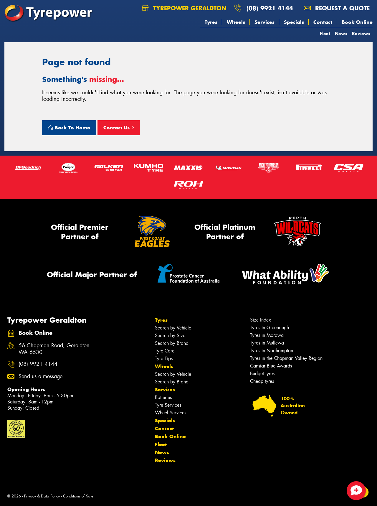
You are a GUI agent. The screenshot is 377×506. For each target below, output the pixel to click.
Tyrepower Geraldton (184, 8)
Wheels (236, 22)
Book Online (357, 22)
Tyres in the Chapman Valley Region (286, 358)
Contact (322, 22)
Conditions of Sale (78, 496)
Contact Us (118, 127)
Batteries (163, 397)
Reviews (361, 33)
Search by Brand (171, 343)
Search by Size (170, 335)
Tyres (211, 22)
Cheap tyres (262, 381)
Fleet (325, 33)
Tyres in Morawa (267, 335)
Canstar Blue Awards (271, 366)
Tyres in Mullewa (267, 343)
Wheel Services (170, 413)
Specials (294, 22)
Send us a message (40, 376)
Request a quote (337, 8)
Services (264, 22)
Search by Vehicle (173, 328)
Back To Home (69, 127)
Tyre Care (164, 351)
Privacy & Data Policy (42, 496)
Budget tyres (262, 373)
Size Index (260, 320)
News (341, 33)
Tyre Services (168, 405)
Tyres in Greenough (269, 327)
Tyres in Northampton (271, 350)
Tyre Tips (164, 358)
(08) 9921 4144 (270, 8)
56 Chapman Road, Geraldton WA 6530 (54, 349)
